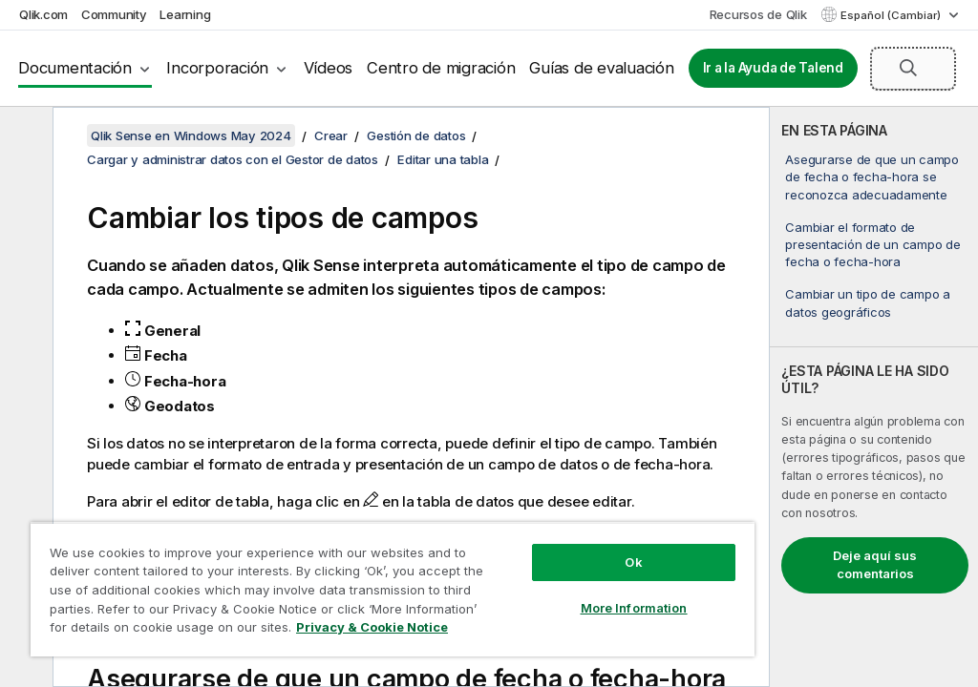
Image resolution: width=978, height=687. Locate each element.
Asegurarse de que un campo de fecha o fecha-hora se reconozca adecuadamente (872, 176)
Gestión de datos (416, 135)
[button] (908, 67)
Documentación (75, 67)
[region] (393, 589)
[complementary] (874, 397)
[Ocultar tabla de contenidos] (24, 136)
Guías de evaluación (601, 67)
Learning (184, 14)
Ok (633, 562)
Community (114, 14)
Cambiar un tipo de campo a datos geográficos (867, 302)
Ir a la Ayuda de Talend (773, 67)
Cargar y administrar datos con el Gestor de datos (232, 159)
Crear (331, 135)
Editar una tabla (442, 159)
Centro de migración (441, 67)
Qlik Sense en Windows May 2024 (191, 135)
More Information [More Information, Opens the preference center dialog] (634, 607)
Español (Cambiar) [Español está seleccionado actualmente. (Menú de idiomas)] (892, 15)
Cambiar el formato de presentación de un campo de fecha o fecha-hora (872, 244)
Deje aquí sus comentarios (875, 565)
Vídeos (328, 67)
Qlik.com (43, 14)
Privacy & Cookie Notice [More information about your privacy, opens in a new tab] (372, 627)
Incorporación (217, 67)
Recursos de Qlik (758, 14)
